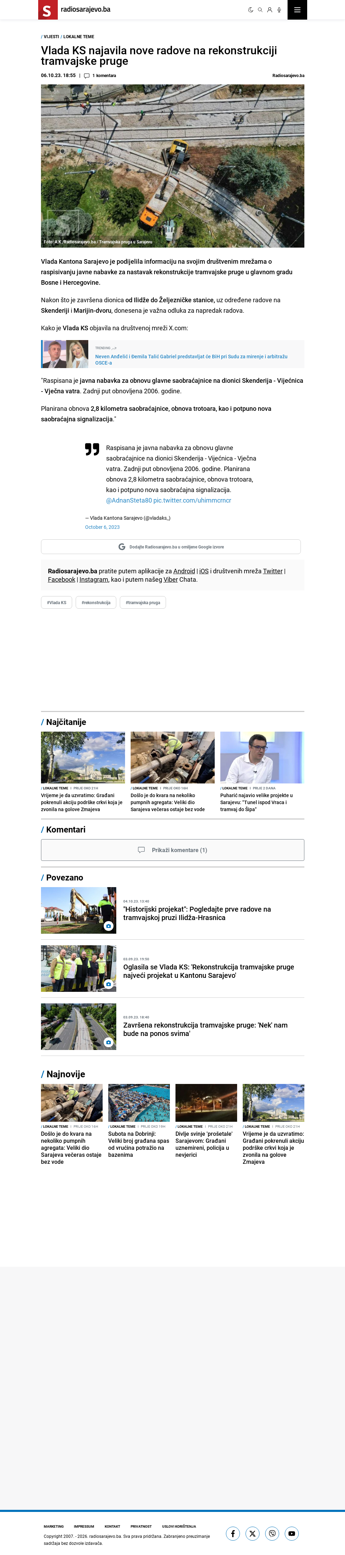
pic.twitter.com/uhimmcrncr (192, 500)
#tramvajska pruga (143, 602)
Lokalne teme (78, 36)
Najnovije (66, 1074)
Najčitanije (66, 721)
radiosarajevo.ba (105, 1536)
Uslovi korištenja (182, 1526)
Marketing (54, 1526)
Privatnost (143, 1526)
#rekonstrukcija (96, 602)
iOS (204, 571)
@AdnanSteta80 (129, 500)
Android (184, 571)
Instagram (94, 579)
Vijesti (51, 36)
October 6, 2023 (102, 527)
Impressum (85, 1526)
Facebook (61, 579)
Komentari (65, 829)
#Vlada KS (56, 602)
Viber (171, 579)
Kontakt (114, 1526)
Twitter (273, 571)
